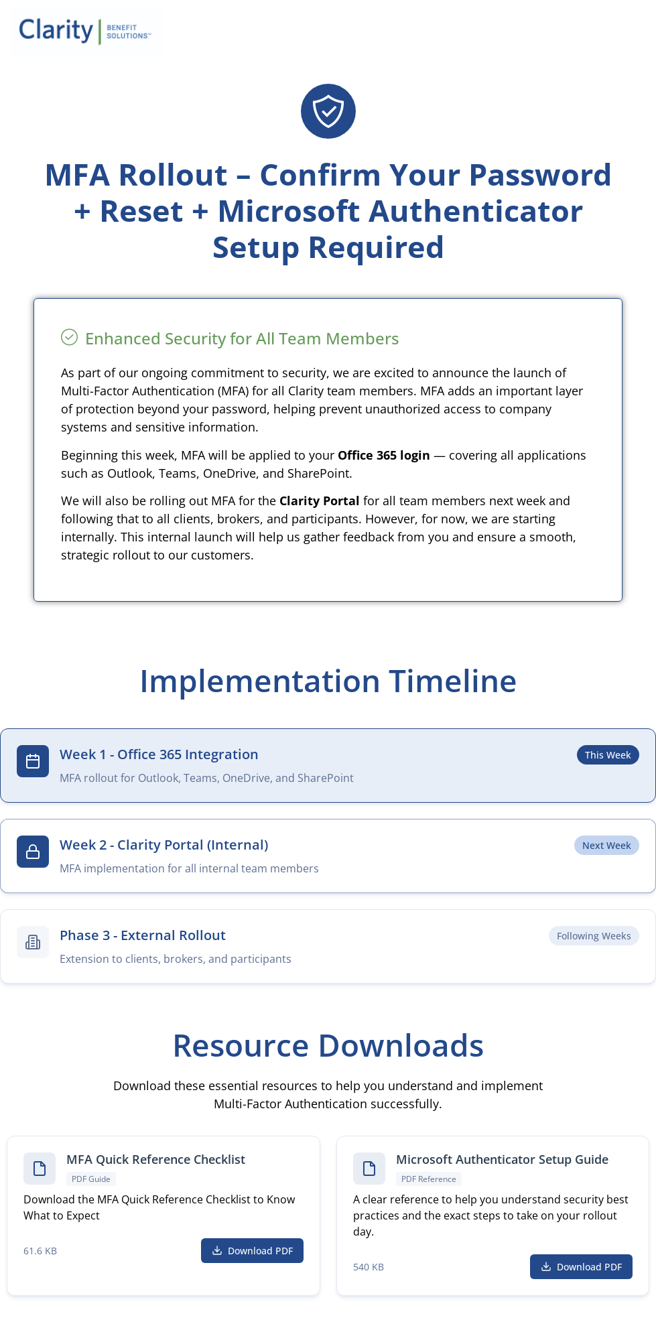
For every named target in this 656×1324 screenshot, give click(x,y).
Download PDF (252, 1250)
